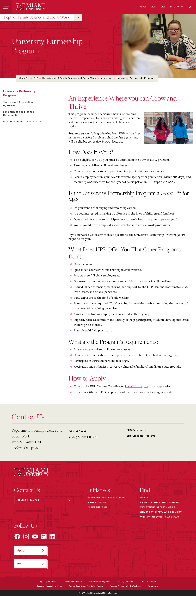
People (144, 497)
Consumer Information (72, 581)
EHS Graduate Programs (141, 435)
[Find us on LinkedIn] (52, 536)
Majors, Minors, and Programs (160, 502)
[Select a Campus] (43, 500)
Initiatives (99, 489)
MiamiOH (24, 78)
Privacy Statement (126, 581)
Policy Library (153, 586)
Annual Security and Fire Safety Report (86, 586)
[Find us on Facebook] (17, 536)
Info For (176, 7)
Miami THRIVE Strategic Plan (106, 497)
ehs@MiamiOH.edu (84, 437)
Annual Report (98, 502)
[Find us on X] (43, 536)
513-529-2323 (78, 430)
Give (163, 7)
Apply (143, 7)
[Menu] (6, 7)
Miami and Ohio (98, 507)
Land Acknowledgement (100, 581)
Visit (153, 7)
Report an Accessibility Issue (49, 586)
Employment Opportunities (157, 507)
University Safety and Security (161, 512)
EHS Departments (137, 430)
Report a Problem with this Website (125, 586)
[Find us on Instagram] (26, 536)
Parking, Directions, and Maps (160, 517)
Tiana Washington (136, 386)
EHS (35, 78)
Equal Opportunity (47, 581)
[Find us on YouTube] (35, 536)
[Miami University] (30, 7)
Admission (106, 78)
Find (145, 489)
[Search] (190, 7)
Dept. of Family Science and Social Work (36, 17)
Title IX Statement (148, 581)
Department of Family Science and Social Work (69, 78)
